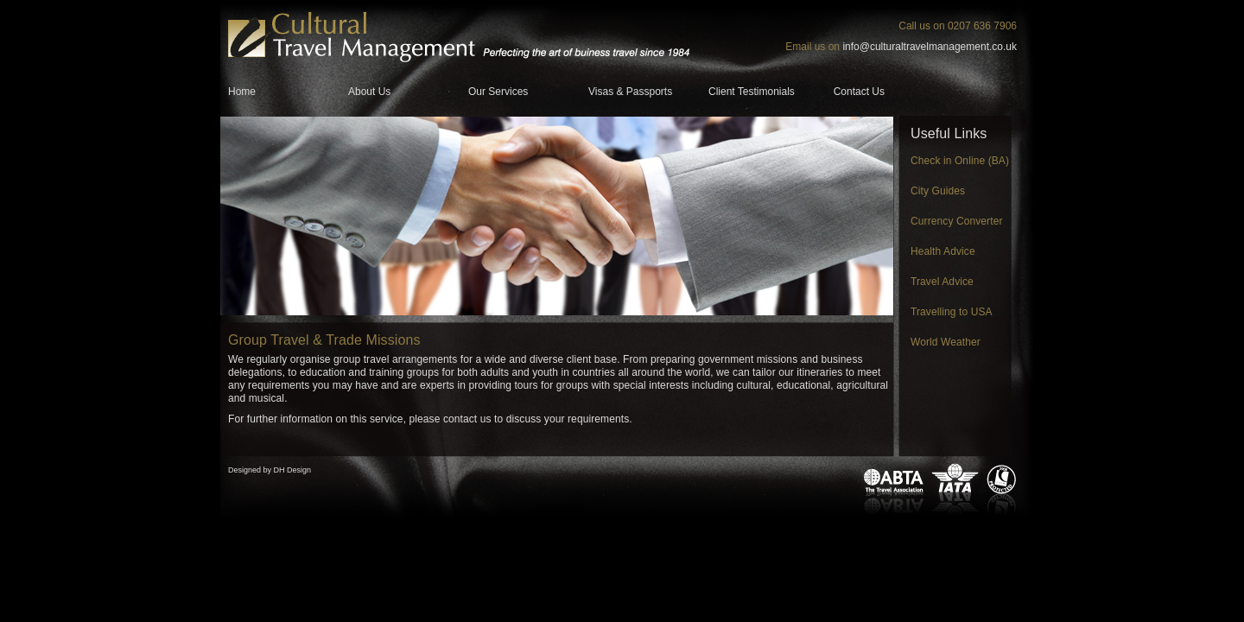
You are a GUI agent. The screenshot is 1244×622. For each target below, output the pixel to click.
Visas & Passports (630, 92)
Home (242, 92)
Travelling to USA (952, 312)
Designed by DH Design (269, 470)
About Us (369, 92)
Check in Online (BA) (960, 161)
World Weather (946, 342)
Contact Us (859, 92)
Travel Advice (942, 282)
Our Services (498, 92)
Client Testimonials (751, 92)
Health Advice (943, 251)
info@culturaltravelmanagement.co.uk (929, 47)
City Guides (938, 191)
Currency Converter (957, 221)
